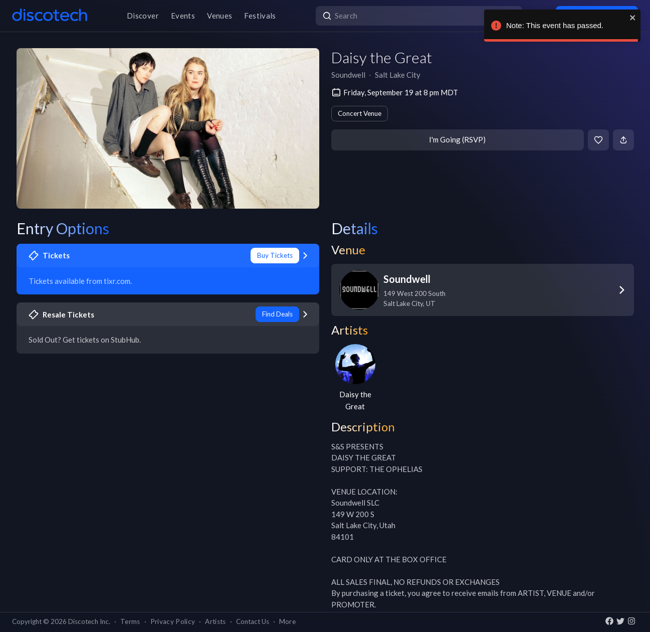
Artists (215, 621)
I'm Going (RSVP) (457, 139)
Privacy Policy (172, 621)
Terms (130, 621)
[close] (632, 18)
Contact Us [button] (252, 621)
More (287, 621)
